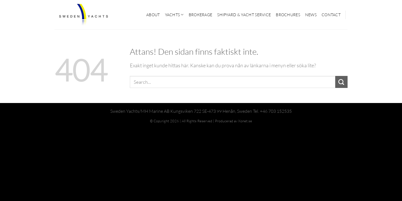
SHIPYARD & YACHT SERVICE (244, 14)
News (311, 14)
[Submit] (341, 82)
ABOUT (153, 14)
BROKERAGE (200, 14)
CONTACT (331, 14)
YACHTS (174, 14)
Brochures (288, 14)
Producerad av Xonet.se (233, 121)
